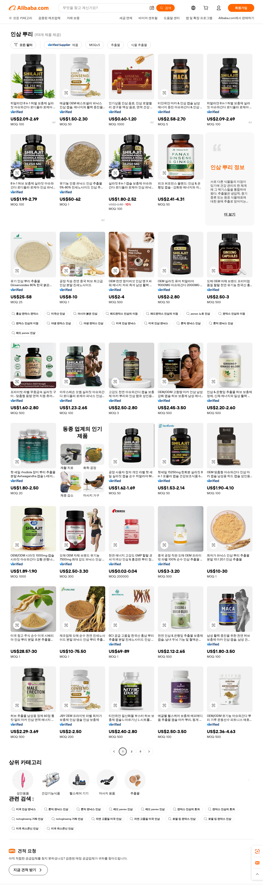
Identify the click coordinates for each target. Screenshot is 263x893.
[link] (257, 851)
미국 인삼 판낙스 (124, 323)
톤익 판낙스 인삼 (188, 323)
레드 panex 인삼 (23, 333)
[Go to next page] (149, 751)
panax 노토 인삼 (198, 313)
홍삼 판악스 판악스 (25, 313)
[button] (152, 8)
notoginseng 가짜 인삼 (27, 819)
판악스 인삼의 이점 (231, 313)
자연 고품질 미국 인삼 (106, 819)
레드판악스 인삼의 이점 (122, 313)
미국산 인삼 (56, 313)
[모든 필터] (23, 45)
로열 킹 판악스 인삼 (181, 819)
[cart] (206, 8)
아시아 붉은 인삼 (85, 313)
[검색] (165, 7)
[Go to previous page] (114, 751)
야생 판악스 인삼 (59, 323)
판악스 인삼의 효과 (186, 809)
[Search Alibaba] (104, 7)
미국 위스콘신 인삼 (25, 828)
